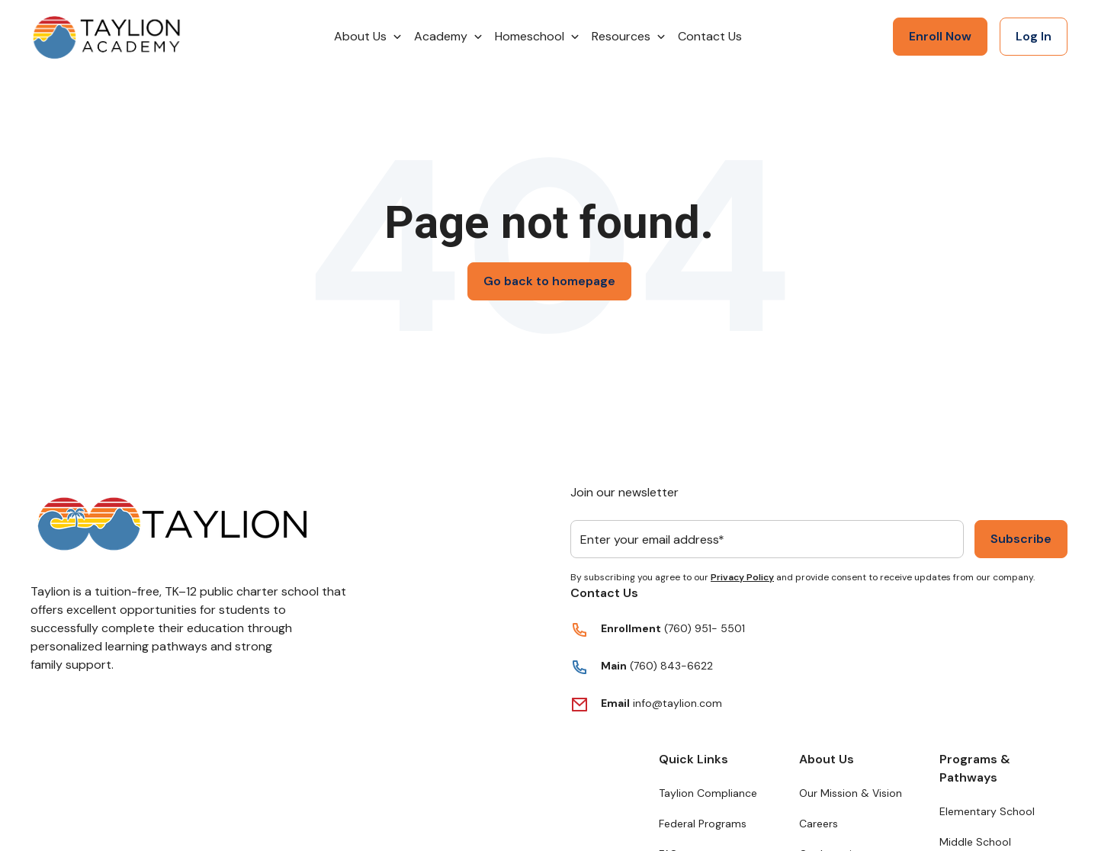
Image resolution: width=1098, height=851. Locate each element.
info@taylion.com (677, 703)
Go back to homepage (549, 281)
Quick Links (693, 759)
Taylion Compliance (708, 793)
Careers (818, 823)
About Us (826, 759)
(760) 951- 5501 (704, 628)
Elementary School (987, 811)
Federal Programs (702, 823)
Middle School (975, 842)
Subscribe (1020, 539)
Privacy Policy (742, 577)
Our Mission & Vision (850, 793)
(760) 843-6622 (670, 666)
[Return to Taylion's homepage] (106, 36)
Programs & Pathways (974, 768)
